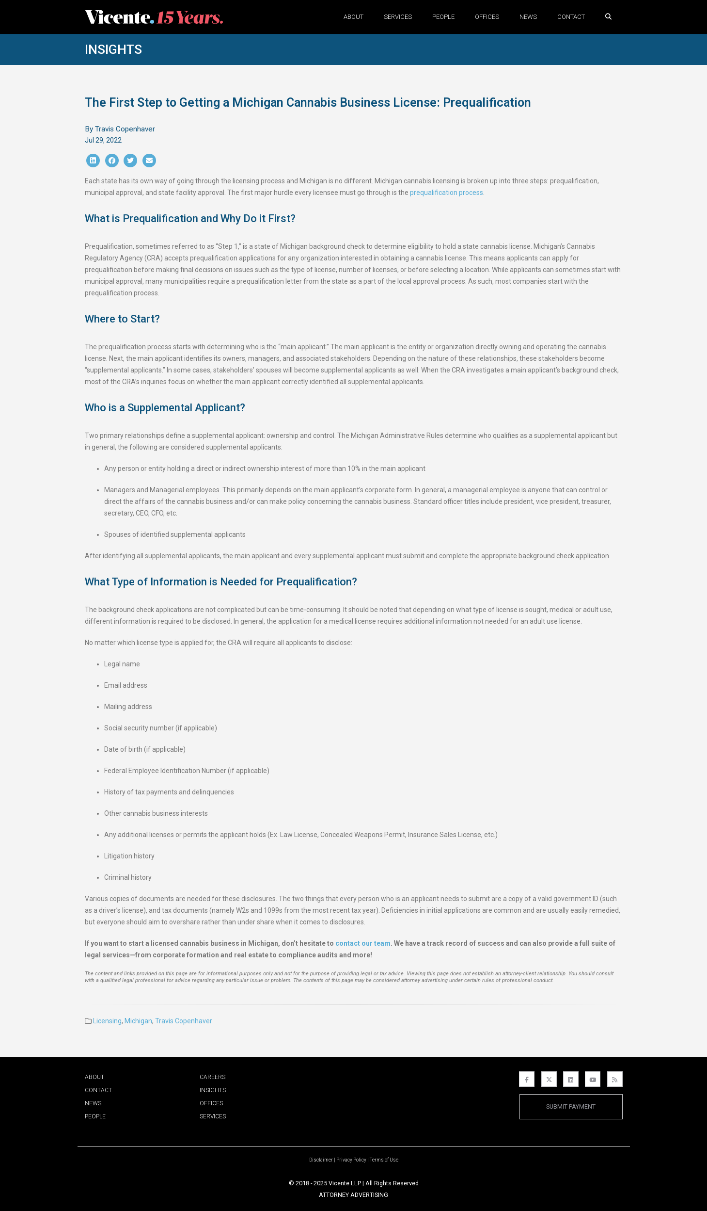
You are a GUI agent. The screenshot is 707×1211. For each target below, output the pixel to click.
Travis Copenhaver (183, 1021)
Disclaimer (321, 1160)
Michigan (138, 1021)
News (528, 16)
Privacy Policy (351, 1160)
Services (398, 16)
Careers (212, 1077)
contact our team (363, 943)
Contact (571, 16)
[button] (608, 17)
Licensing (107, 1021)
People (443, 16)
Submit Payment (571, 1106)
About (353, 16)
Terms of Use (384, 1160)
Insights (113, 49)
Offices (487, 16)
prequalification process (446, 192)
